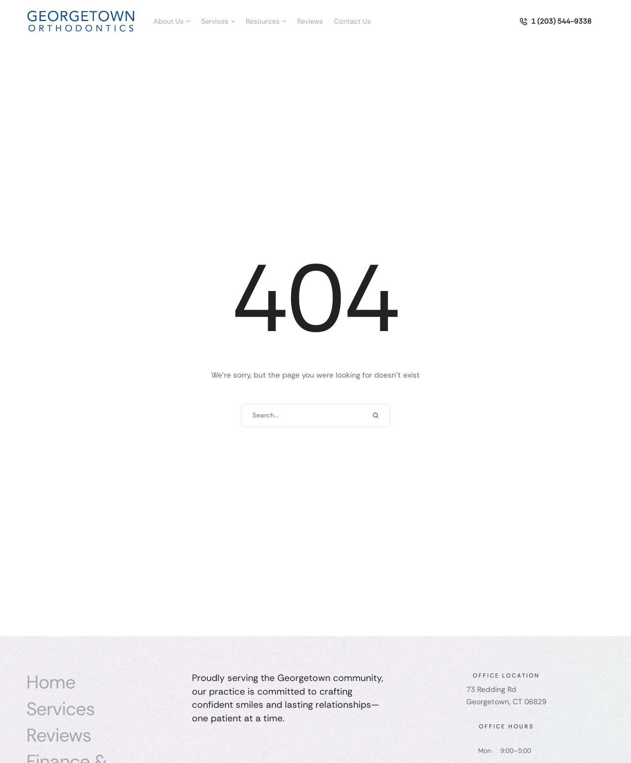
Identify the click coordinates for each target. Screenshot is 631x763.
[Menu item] (171, 21)
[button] (188, 21)
